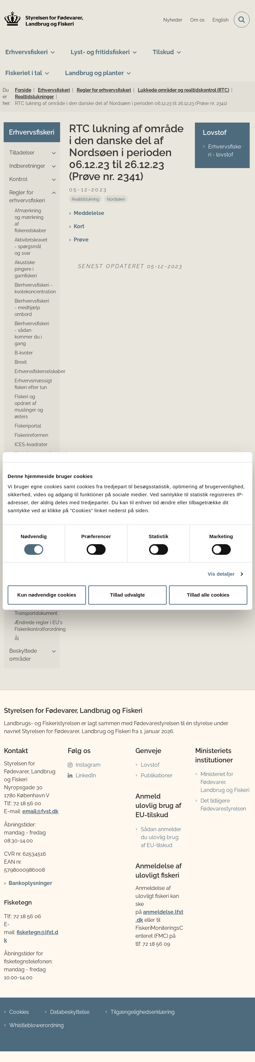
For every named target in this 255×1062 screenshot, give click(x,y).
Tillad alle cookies (208, 595)
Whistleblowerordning (36, 1025)
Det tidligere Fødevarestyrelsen (223, 805)
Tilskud (163, 51)
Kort (79, 226)
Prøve (81, 240)
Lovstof (150, 765)
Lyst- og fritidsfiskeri (100, 51)
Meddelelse (89, 213)
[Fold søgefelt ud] (242, 20)
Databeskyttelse (69, 1012)
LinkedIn (86, 775)
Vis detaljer (221, 574)
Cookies (19, 1012)
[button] (52, 153)
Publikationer (157, 775)
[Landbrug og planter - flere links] (127, 70)
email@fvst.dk (40, 811)
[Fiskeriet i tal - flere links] (45, 70)
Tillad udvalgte (127, 595)
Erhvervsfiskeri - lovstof (224, 151)
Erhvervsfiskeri (26, 51)
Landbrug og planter (94, 72)
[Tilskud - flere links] (177, 49)
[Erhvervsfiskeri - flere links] (51, 49)
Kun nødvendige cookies (46, 595)
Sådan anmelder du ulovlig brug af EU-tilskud (161, 837)
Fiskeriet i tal (23, 72)
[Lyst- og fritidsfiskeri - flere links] (133, 49)
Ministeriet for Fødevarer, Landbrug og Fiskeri (225, 782)
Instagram (88, 765)
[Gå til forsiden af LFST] (42, 20)
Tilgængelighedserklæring (143, 1012)
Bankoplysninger (30, 883)
